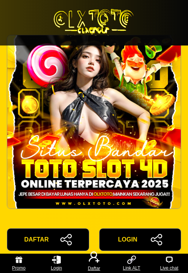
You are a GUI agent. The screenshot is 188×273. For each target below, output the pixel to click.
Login (56, 263)
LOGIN (140, 239)
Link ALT (132, 263)
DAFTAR (48, 239)
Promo (18, 263)
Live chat (169, 263)
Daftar (94, 263)
